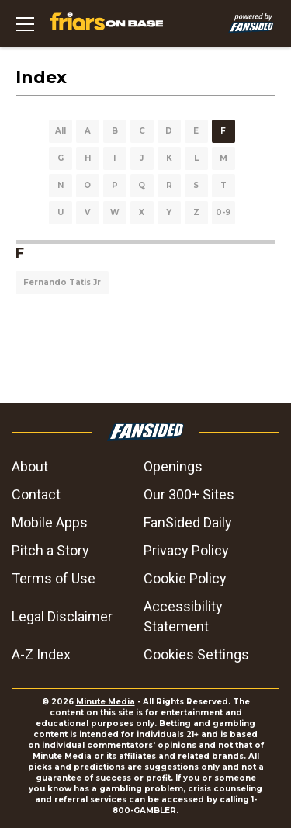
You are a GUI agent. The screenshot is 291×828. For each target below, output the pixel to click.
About (30, 466)
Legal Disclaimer (62, 616)
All (60, 131)
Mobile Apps (50, 522)
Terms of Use (53, 578)
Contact (36, 494)
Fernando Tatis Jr (62, 282)
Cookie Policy (185, 578)
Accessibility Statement (183, 616)
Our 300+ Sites (189, 494)
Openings (173, 466)
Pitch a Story (50, 550)
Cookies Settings (196, 654)
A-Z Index (41, 654)
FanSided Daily (188, 522)
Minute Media (105, 702)
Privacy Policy (186, 550)
